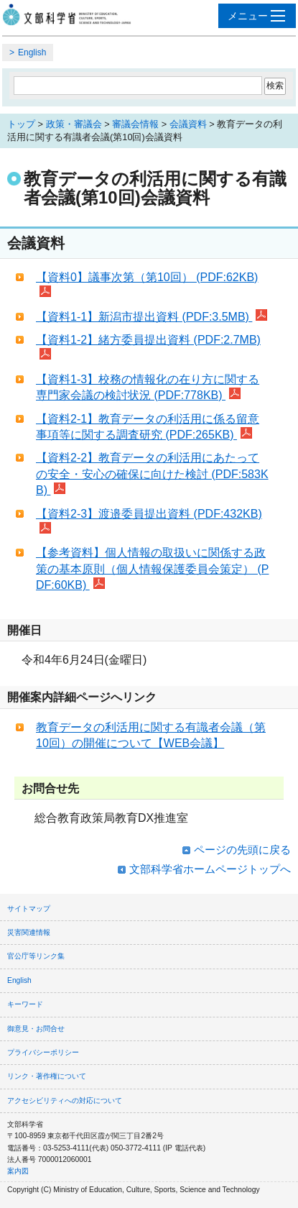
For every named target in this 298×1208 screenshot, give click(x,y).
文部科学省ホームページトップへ (210, 869)
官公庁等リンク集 (36, 956)
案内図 (18, 1171)
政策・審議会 (74, 124)
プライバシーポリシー (43, 1052)
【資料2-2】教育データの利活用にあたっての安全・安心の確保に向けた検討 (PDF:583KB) (152, 474)
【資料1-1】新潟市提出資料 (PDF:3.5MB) (151, 317)
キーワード (25, 1004)
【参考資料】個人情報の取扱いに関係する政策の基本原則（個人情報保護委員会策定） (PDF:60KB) (152, 568)
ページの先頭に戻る (242, 849)
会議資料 (188, 124)
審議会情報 (135, 124)
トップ (21, 124)
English (32, 52)
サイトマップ (28, 908)
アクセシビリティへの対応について (64, 1100)
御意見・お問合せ (36, 1029)
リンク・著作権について (46, 1076)
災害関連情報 (28, 932)
